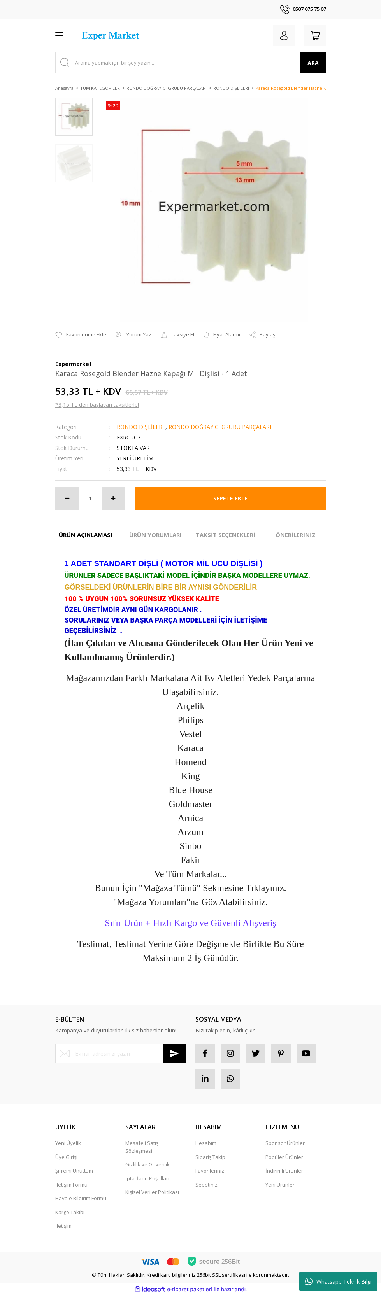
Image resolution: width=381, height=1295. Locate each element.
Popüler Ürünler (284, 1156)
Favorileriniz (209, 1170)
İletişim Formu (71, 1184)
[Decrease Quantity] (67, 498)
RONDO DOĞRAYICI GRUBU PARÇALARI (220, 426)
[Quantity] (90, 498)
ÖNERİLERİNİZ (296, 535)
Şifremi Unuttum (74, 1170)
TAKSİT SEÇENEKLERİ (225, 535)
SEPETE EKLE (230, 498)
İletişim (63, 1225)
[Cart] (315, 35)
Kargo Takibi (69, 1212)
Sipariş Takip (210, 1156)
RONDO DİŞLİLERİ (141, 426)
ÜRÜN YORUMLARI (155, 535)
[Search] (190, 63)
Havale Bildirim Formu (80, 1198)
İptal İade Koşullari (147, 1178)
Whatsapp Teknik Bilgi (338, 1281)
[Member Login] (284, 35)
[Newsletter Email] (120, 1053)
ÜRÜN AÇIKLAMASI (85, 535)
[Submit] (174, 1053)
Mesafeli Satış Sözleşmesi (141, 1146)
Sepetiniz (206, 1184)
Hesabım (205, 1142)
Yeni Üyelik (68, 1142)
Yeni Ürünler (280, 1184)
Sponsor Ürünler (285, 1142)
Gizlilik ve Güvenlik (147, 1164)
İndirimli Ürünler (284, 1170)
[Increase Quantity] (113, 498)
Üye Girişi (66, 1156)
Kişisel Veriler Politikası (152, 1191)
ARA (313, 62)
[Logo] (111, 35)
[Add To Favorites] (80, 335)
